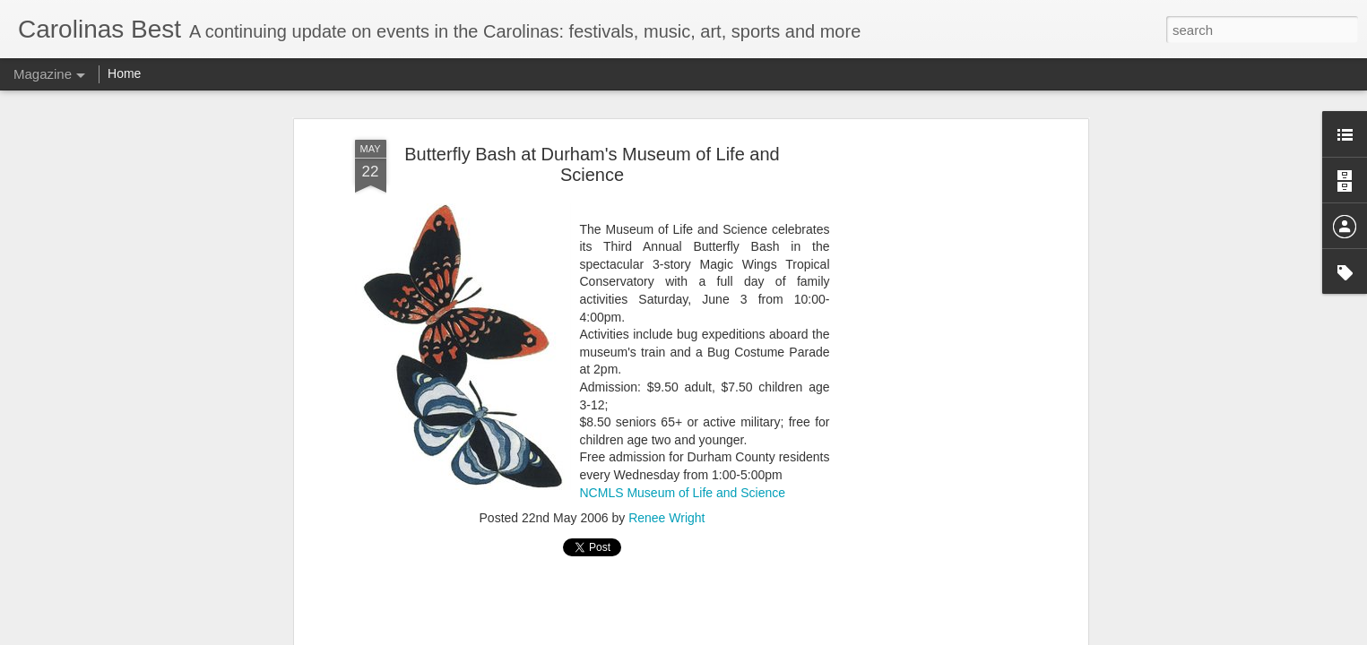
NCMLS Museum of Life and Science (683, 493)
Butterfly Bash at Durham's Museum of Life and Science (591, 164)
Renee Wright (666, 518)
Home (124, 73)
